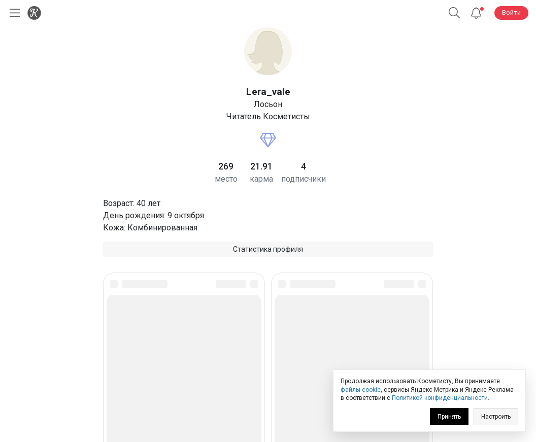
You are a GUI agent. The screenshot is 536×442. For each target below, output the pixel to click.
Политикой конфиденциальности (440, 397)
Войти (511, 12)
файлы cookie (361, 389)
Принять (449, 416)
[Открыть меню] (12, 13)
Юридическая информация (268, 362)
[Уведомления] (476, 13)
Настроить (496, 416)
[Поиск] (454, 13)
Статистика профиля (268, 249)
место (226, 179)
